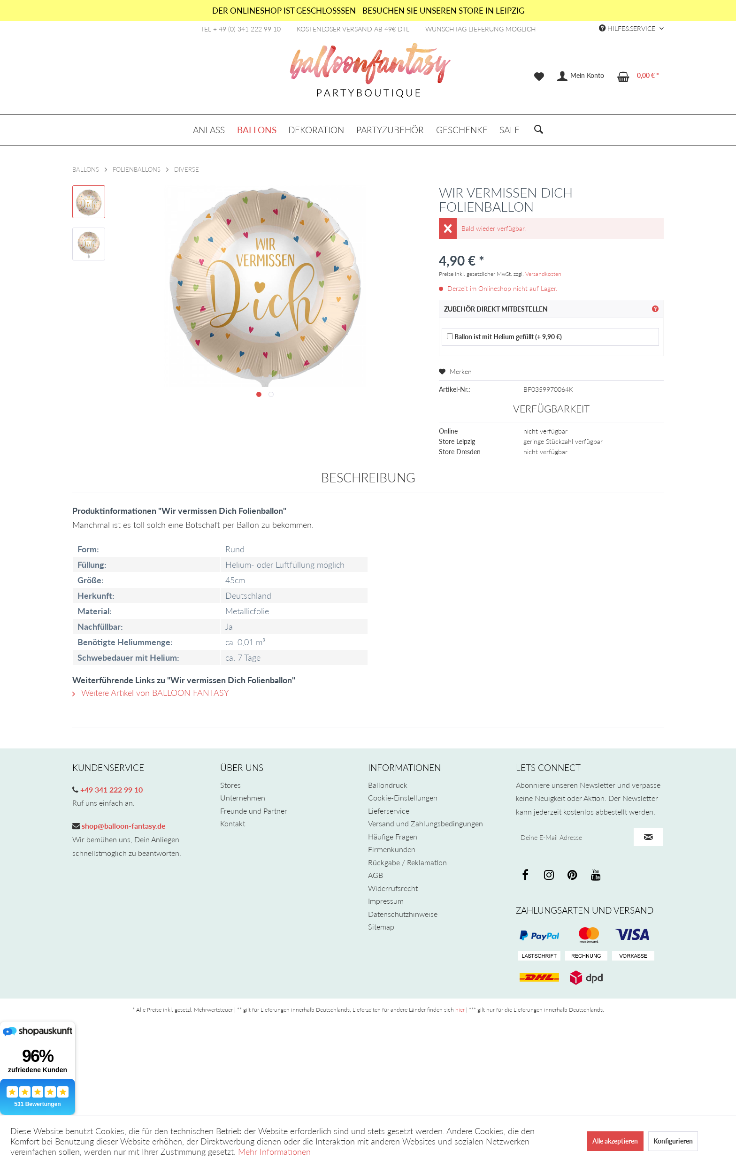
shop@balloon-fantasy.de (123, 825)
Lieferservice (388, 810)
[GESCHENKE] (462, 129)
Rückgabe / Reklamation (407, 862)
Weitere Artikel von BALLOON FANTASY (150, 692)
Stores (230, 784)
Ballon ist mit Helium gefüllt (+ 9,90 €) (504, 337)
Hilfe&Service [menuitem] (628, 28)
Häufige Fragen (392, 836)
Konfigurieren (673, 1141)
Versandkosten (543, 273)
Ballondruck (387, 784)
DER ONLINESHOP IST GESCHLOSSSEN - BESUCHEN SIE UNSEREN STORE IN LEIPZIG (368, 10)
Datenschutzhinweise (402, 913)
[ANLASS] (209, 129)
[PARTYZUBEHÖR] (390, 129)
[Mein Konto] (581, 76)
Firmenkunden (391, 849)
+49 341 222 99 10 (110, 789)
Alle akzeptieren (615, 1141)
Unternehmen (242, 797)
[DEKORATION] (317, 129)
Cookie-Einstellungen (402, 797)
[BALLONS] (257, 129)
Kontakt (232, 823)
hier (460, 1009)
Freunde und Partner (253, 810)
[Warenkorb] (638, 76)
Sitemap (381, 926)
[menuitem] (539, 76)
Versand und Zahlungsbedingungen (425, 823)
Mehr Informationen (274, 1151)
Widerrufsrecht (393, 888)
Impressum (386, 900)
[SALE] (509, 129)
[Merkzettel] (539, 76)
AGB (375, 874)
